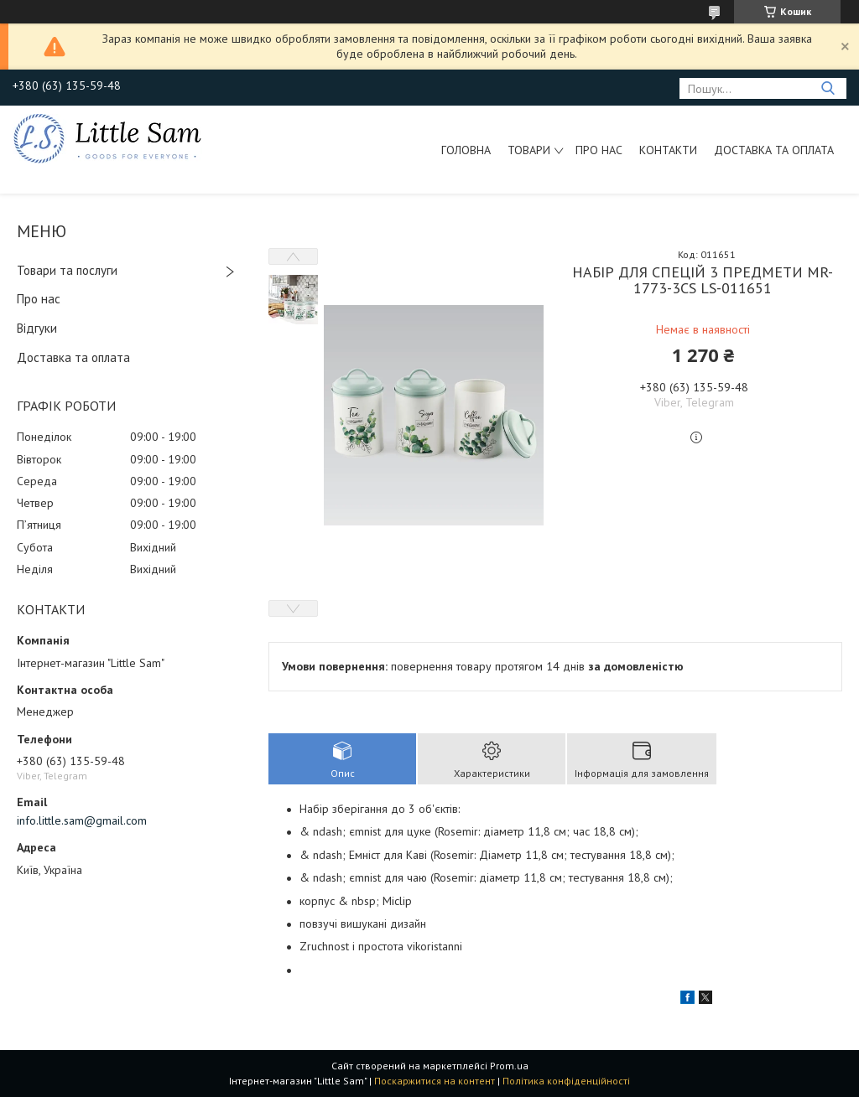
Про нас (598, 150)
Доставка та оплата (774, 150)
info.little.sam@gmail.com (82, 820)
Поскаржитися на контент (434, 1080)
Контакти (668, 150)
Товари (529, 150)
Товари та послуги (67, 270)
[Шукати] (827, 88)
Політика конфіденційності (566, 1080)
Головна (466, 150)
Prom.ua (509, 1065)
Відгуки (37, 328)
